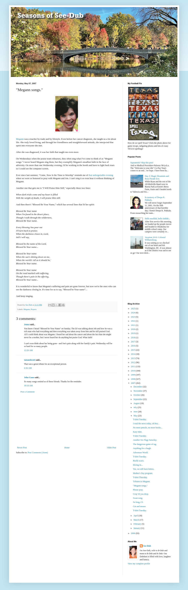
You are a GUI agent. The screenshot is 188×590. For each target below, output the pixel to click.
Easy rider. (137, 432)
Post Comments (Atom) (38, 452)
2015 (133, 350)
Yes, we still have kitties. (143, 469)
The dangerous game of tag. (145, 444)
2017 (133, 341)
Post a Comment (28, 392)
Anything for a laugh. (142, 448)
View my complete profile (139, 563)
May (135, 415)
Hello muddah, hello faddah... (157, 218)
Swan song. (138, 498)
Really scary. (138, 460)
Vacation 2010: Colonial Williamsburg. (155, 238)
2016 (133, 346)
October (137, 395)
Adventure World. (140, 452)
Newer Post (22, 447)
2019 (133, 333)
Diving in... (138, 465)
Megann (20, 139)
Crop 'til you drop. (140, 494)
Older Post (111, 447)
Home (66, 447)
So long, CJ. (138, 502)
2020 (133, 329)
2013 (133, 358)
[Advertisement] (66, 420)
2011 (133, 366)
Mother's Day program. (143, 473)
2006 (133, 533)
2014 (133, 354)
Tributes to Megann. (141, 481)
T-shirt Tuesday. (140, 419)
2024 (133, 312)
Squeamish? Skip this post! (141, 162)
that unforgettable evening (101, 175)
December (138, 386)
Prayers (34, 309)
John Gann (29, 377)
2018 (133, 337)
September (138, 399)
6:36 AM (28, 368)
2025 (133, 308)
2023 (133, 317)
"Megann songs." (140, 485)
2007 (133, 383)
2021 (133, 325)
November (138, 391)
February (137, 524)
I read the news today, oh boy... (146, 423)
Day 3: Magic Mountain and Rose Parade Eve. (157, 177)
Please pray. (138, 490)
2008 (133, 379)
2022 (133, 321)
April (135, 515)
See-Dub (147, 546)
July (135, 407)
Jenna (27, 324)
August (136, 403)
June (135, 411)
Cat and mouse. (139, 506)
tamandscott (29, 360)
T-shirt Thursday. (140, 477)
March (136, 520)
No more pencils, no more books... (147, 427)
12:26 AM (28, 350)
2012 (133, 362)
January (137, 528)
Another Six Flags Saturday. (145, 440)
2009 (133, 375)
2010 (133, 370)
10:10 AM (28, 385)
